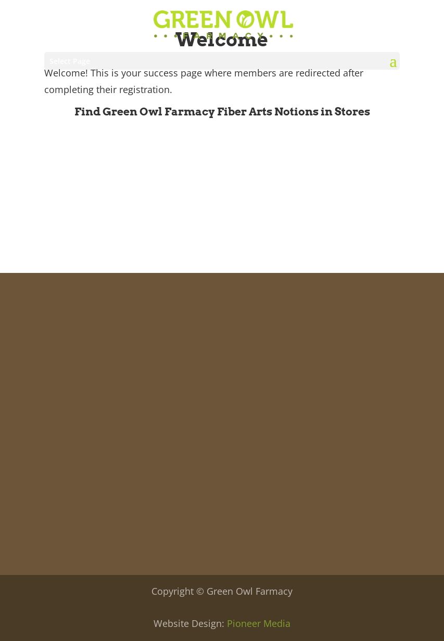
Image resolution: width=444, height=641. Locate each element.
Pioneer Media (258, 623)
